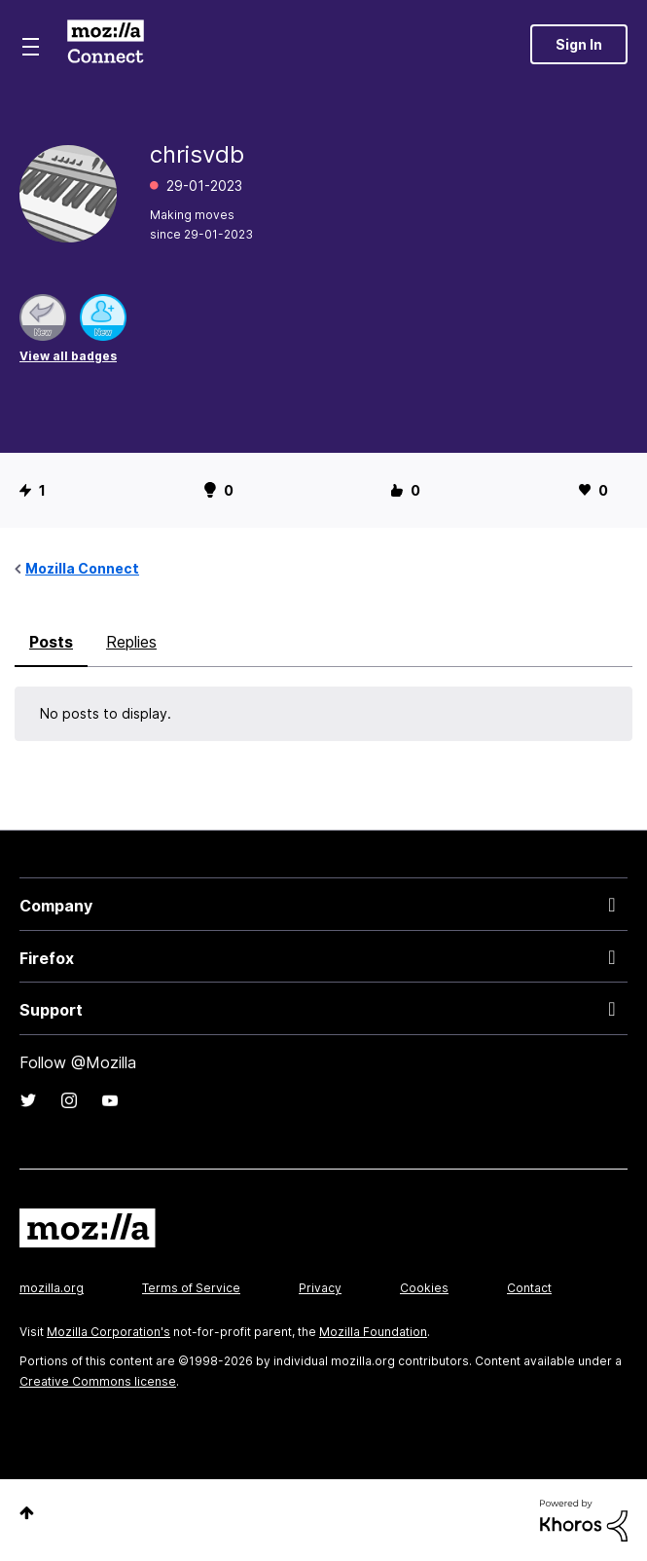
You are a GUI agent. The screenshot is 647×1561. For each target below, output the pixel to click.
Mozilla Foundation (373, 1331)
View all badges (68, 356)
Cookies (424, 1288)
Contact (529, 1288)
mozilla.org (51, 1288)
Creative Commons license (97, 1381)
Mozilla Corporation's (108, 1331)
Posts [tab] (51, 641)
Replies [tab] (131, 641)
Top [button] (27, 1512)
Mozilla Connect (105, 43)
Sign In (579, 44)
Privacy (320, 1288)
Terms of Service (191, 1288)
